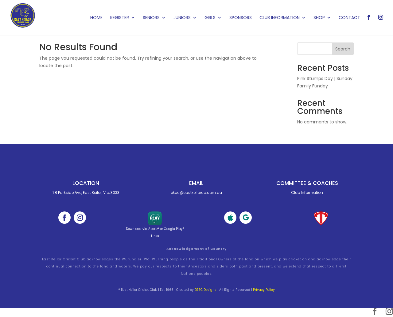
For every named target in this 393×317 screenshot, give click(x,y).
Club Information (279, 18)
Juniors (182, 18)
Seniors (151, 18)
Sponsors (240, 18)
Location (85, 183)
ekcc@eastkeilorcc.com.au (196, 192)
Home (96, 18)
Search (342, 49)
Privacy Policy (264, 289)
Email (196, 183)
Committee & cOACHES (307, 183)
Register (119, 18)
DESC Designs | (206, 289)
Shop (319, 18)
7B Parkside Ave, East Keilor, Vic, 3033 (86, 192)
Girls (210, 18)
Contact (349, 18)
